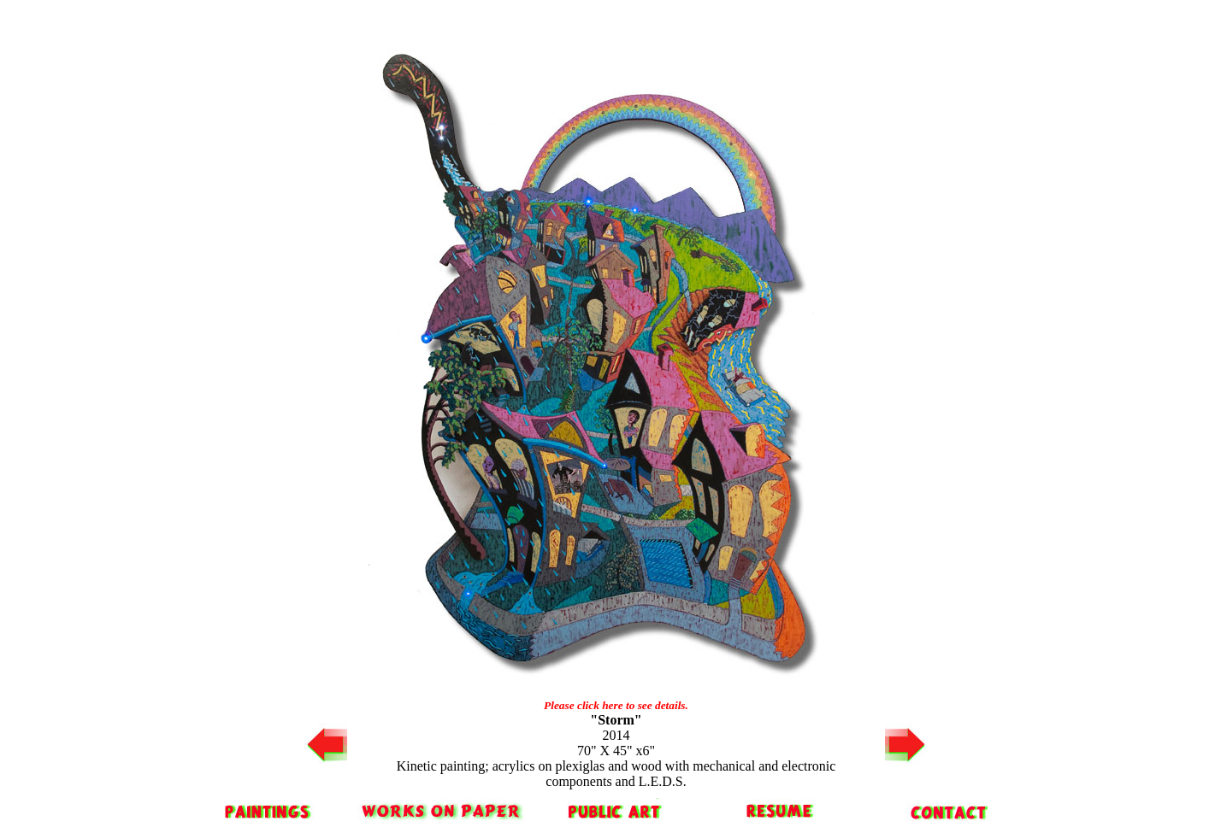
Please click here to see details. (616, 705)
